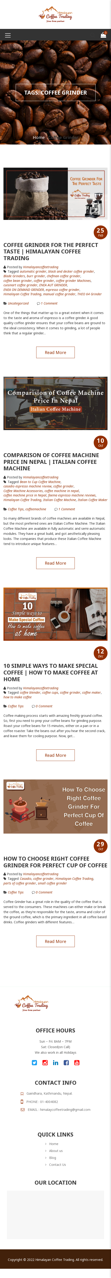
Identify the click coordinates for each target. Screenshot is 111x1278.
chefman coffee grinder (63, 276)
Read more (55, 352)
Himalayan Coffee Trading (22, 294)
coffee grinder (44, 280)
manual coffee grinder (59, 294)
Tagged (11, 271)
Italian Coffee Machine (59, 500)
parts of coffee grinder (19, 883)
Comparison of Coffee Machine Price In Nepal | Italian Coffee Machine (51, 461)
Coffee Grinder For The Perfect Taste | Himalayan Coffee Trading (50, 251)
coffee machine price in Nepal (24, 495)
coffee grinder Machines (73, 280)
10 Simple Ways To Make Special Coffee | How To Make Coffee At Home (50, 672)
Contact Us (57, 1164)
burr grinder (36, 276)
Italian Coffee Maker (93, 500)
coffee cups (50, 692)
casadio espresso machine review (27, 486)
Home (39, 137)
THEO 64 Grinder (89, 294)
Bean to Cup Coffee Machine (40, 481)
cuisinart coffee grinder (20, 285)
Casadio (25, 878)
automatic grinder (33, 271)
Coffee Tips (16, 509)
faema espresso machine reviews (72, 495)
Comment (49, 303)
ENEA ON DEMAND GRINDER (23, 289)
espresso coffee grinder (62, 289)
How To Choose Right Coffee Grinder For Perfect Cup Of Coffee (55, 862)
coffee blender (30, 692)
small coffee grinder (52, 883)
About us (56, 1151)
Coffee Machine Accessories (23, 491)
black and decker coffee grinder (71, 271)
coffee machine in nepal (62, 491)
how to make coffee (17, 697)
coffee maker (91, 692)
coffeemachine (35, 509)
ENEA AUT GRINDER (53, 285)
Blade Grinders (14, 276)
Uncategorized (18, 303)
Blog (52, 1157)
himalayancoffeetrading (40, 267)
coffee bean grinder (17, 280)
